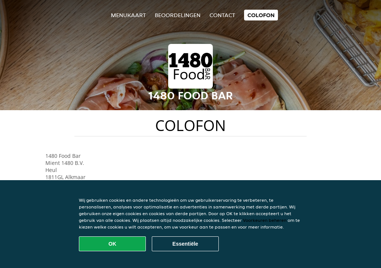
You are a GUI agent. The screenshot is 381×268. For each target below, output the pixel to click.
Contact (222, 15)
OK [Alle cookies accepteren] (112, 244)
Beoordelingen (178, 15)
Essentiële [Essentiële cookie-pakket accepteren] (185, 244)
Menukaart (128, 15)
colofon (261, 15)
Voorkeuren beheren (264, 220)
